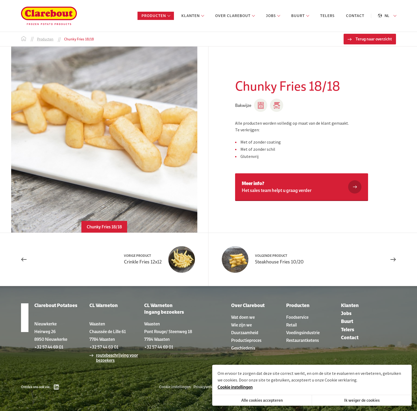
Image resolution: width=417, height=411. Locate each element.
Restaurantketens (302, 340)
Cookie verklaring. (341, 380)
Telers (347, 329)
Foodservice (297, 317)
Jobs (346, 313)
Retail (291, 325)
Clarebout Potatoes (55, 305)
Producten (298, 305)
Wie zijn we (241, 325)
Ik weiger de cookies (362, 400)
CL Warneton (103, 305)
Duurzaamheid (244, 332)
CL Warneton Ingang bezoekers (164, 308)
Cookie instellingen (175, 386)
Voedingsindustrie (303, 332)
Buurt (347, 321)
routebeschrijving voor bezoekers (117, 358)
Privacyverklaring (207, 386)
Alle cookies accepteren (262, 400)
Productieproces (246, 340)
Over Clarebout (248, 305)
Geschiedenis (243, 348)
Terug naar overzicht (374, 39)
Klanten (350, 305)
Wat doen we (243, 317)
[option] (104, 140)
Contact (349, 337)
